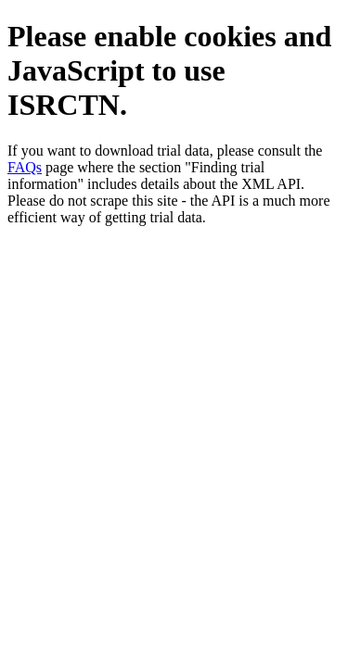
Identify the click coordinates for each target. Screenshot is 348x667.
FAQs (24, 167)
